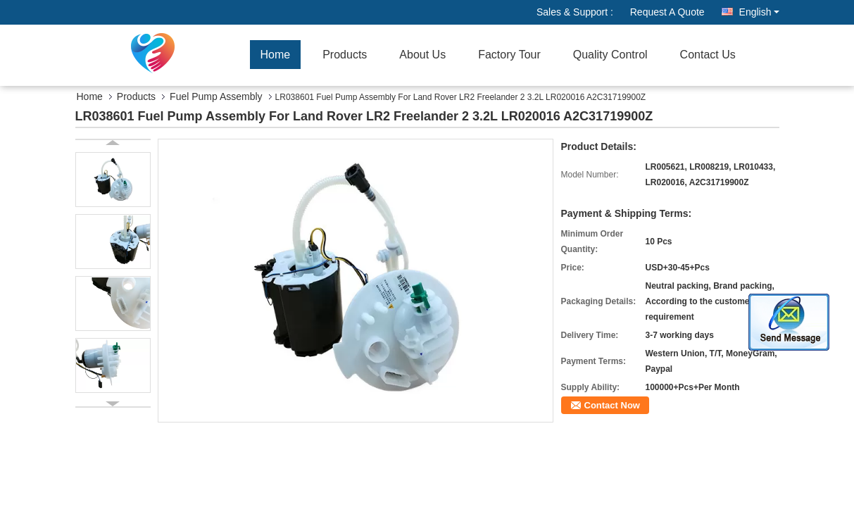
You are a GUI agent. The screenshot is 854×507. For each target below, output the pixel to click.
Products (344, 55)
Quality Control (610, 55)
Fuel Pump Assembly (216, 96)
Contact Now (612, 405)
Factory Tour (509, 55)
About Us (422, 55)
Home (275, 55)
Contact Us (708, 55)
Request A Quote (667, 12)
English (759, 12)
